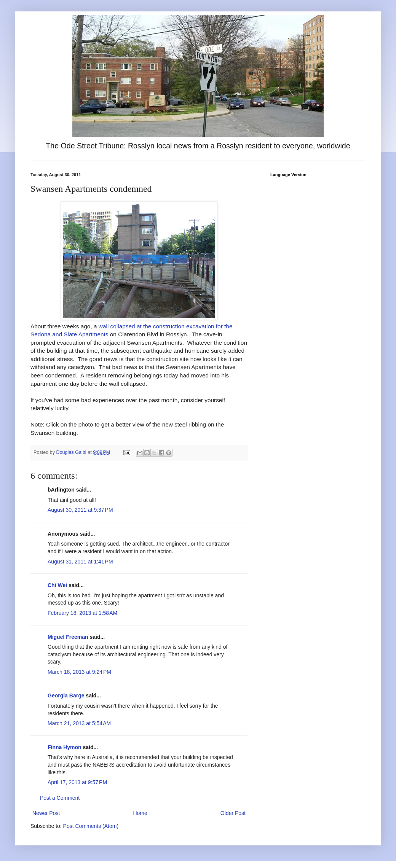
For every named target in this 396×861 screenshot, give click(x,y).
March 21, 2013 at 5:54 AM (79, 723)
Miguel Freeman (68, 637)
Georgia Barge (66, 695)
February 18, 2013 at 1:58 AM (82, 613)
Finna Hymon (64, 747)
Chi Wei (57, 585)
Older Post (233, 813)
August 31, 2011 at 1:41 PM (80, 562)
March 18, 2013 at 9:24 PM (79, 672)
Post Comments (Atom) (90, 826)
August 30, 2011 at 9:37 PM (80, 510)
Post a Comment (60, 798)
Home (140, 813)
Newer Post (46, 813)
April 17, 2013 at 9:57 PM (77, 782)
